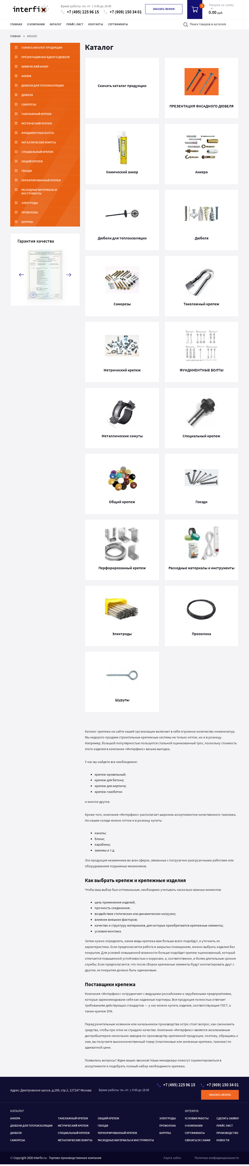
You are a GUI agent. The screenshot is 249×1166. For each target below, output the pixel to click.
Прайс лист (224, 1127)
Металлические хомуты (38, 142)
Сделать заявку (227, 1120)
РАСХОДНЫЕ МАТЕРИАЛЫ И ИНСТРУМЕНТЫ (126, 1141)
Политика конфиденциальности (217, 1159)
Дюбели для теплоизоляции (42, 85)
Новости (222, 1141)
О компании (36, 24)
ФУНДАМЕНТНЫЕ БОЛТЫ (37, 133)
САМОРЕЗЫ (17, 1141)
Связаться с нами (197, 1141)
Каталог (56, 24)
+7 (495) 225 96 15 (80, 12)
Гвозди (26, 171)
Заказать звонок (164, 9)
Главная (16, 24)
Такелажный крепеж (36, 114)
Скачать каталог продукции (41, 47)
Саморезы (28, 104)
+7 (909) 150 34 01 (123, 12)
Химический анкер (34, 66)
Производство (227, 1134)
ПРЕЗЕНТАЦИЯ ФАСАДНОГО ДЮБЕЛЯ (45, 57)
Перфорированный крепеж (41, 180)
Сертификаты (118, 24)
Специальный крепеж (37, 152)
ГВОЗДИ (103, 1127)
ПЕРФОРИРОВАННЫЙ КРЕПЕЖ (117, 1134)
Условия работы (197, 1120)
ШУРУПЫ (165, 1134)
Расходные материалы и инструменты (49, 190)
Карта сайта (172, 1159)
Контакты (95, 24)
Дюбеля (27, 95)
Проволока (29, 208)
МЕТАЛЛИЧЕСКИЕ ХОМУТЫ (75, 1141)
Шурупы (27, 218)
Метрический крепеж (36, 123)
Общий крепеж (32, 161)
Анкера (26, 76)
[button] (68, 271)
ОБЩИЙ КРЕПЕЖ (108, 1120)
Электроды (29, 199)
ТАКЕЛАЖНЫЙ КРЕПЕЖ (73, 1120)
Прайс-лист (74, 24)
